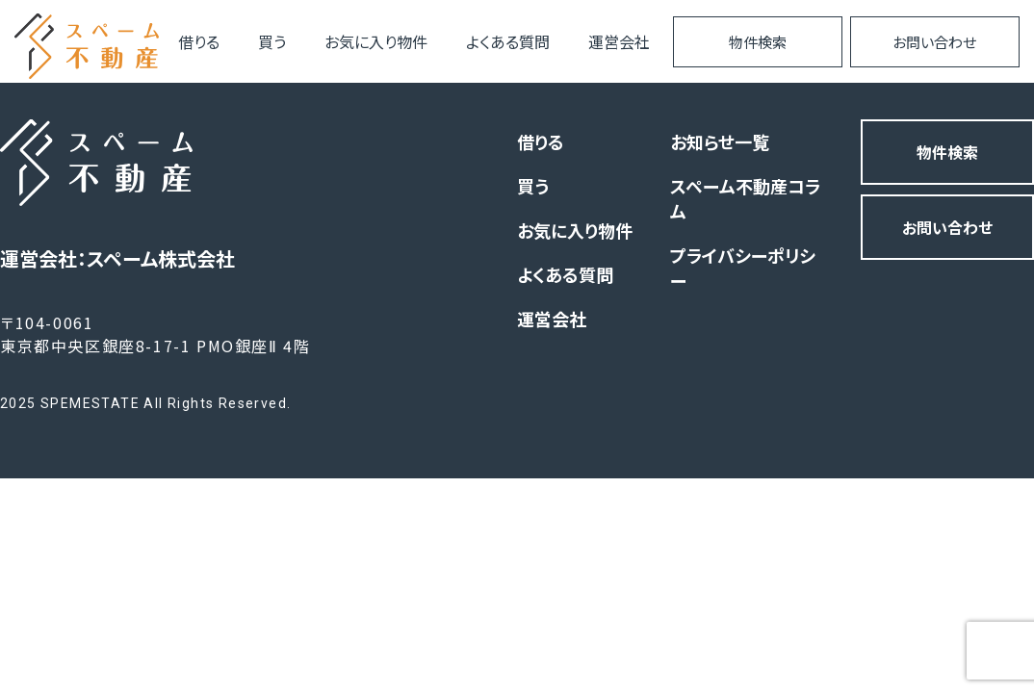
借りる (199, 41)
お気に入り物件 (375, 41)
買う (272, 41)
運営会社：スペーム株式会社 (117, 258)
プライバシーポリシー (742, 268)
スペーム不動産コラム (745, 198)
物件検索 (758, 42)
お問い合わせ (934, 42)
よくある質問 (508, 41)
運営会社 (619, 41)
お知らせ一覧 (719, 141)
